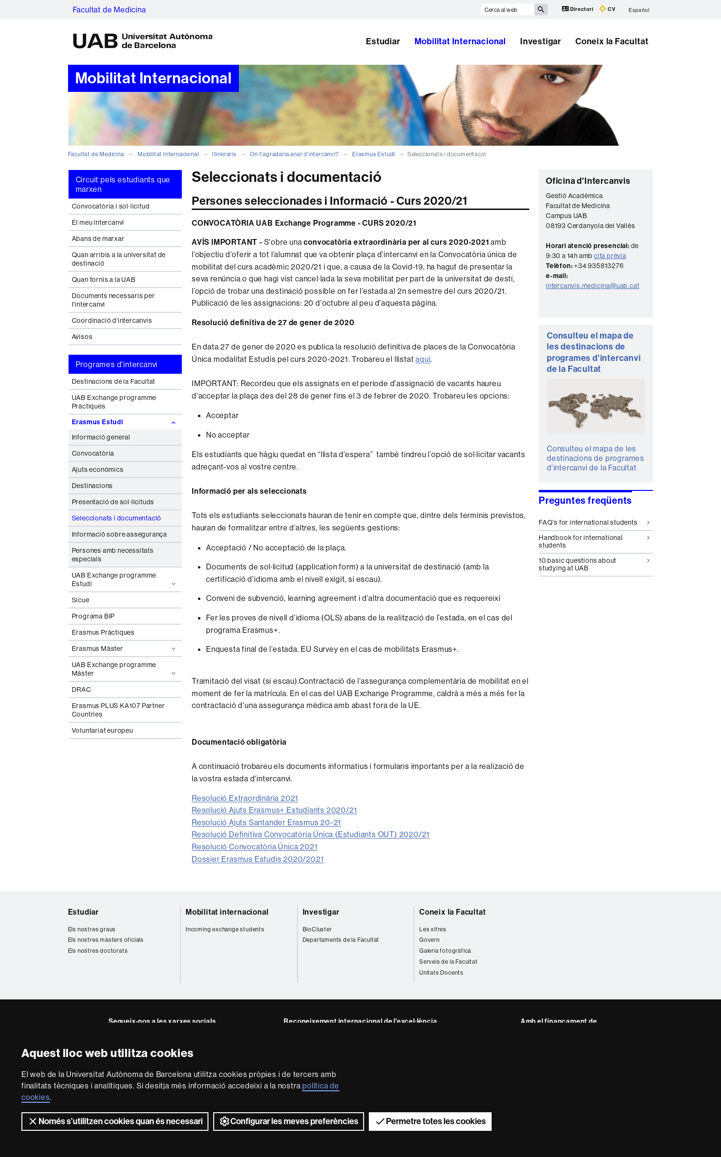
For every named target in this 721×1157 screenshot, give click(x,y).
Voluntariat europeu (102, 730)
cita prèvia (610, 255)
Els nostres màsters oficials (106, 939)
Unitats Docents (441, 972)
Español (639, 9)
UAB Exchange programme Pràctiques (114, 401)
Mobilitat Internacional (460, 41)
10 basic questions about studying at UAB (594, 564)
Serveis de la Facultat (448, 961)
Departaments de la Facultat (341, 939)
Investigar (540, 41)
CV (607, 8)
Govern (429, 939)
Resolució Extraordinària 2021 (245, 798)
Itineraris (224, 154)
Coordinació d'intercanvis (112, 320)
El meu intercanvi (98, 222)
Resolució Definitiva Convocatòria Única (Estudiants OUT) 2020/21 (311, 834)
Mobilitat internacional (227, 912)
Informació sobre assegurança (119, 534)
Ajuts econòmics (98, 469)
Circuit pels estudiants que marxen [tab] (123, 184)
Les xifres (432, 929)
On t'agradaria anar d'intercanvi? (294, 154)
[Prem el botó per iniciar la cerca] (541, 9)
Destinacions (92, 485)
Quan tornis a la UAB (104, 279)
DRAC (81, 689)
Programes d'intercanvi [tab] (117, 364)
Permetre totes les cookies (430, 1121)
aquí (422, 359)
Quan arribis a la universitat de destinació (119, 259)
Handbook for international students (594, 541)
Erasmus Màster (125, 648)
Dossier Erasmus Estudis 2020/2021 (258, 859)
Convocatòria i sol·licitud (111, 206)
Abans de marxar (98, 238)
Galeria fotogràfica (445, 950)
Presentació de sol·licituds (113, 502)
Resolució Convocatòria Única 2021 (254, 846)
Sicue (80, 600)
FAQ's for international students (594, 522)
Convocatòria (93, 453)
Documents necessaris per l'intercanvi (113, 300)
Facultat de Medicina (109, 9)
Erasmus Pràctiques (103, 632)
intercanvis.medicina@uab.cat (592, 285)
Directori (578, 8)
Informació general (101, 437)
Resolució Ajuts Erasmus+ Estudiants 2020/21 (274, 810)
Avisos (82, 336)
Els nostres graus (92, 929)
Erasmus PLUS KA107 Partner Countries (118, 709)
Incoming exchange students (225, 929)
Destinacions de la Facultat (114, 381)
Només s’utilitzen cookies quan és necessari (115, 1121)
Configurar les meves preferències (288, 1121)
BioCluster (317, 929)
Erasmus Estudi (373, 154)
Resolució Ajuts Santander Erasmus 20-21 (266, 822)
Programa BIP (93, 616)
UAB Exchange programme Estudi (125, 579)
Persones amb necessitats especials (113, 554)
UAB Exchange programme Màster (125, 669)
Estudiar (383, 41)
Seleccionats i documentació (117, 518)
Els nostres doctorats (98, 950)
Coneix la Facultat (611, 41)
